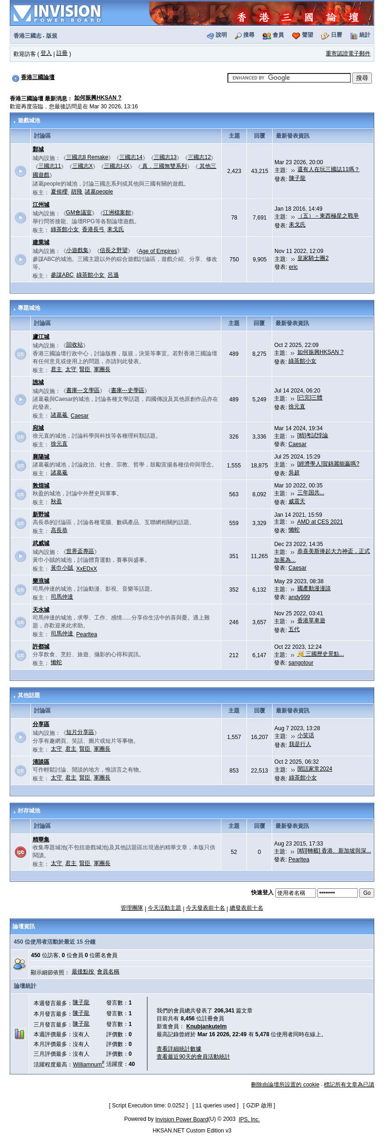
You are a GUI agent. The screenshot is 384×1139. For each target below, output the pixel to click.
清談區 (41, 762)
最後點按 (83, 971)
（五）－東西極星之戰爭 (328, 216)
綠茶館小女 (65, 229)
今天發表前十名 (205, 908)
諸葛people (99, 191)
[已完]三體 (310, 397)
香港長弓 (93, 229)
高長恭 (59, 530)
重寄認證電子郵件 (348, 53)
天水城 (41, 609)
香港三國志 (27, 36)
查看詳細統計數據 (179, 1049)
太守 (70, 369)
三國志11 (49, 166)
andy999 (299, 597)
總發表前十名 (246, 908)
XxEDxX (86, 569)
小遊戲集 (77, 250)
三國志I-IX (117, 166)
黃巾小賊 (62, 568)
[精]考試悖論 (313, 435)
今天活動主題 (164, 908)
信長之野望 (114, 250)
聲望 (307, 35)
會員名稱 (108, 971)
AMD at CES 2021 (320, 522)
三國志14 (130, 157)
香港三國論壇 (38, 77)
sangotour (300, 662)
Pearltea (86, 634)
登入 (46, 53)
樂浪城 (41, 581)
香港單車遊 (311, 620)
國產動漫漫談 (314, 588)
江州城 (41, 204)
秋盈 (56, 501)
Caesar (80, 416)
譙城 (38, 382)
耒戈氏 (115, 229)
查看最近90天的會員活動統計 (193, 1056)
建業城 (41, 242)
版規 (51, 36)
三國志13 (165, 157)
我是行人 (300, 744)
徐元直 (296, 406)
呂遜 (113, 275)
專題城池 (29, 308)
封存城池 (29, 810)
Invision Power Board (181, 1119)
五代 (294, 629)
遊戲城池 (29, 120)
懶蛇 (294, 529)
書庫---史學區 (127, 390)
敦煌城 (41, 485)
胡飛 (76, 191)
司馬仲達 (62, 596)
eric (293, 267)
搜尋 (248, 35)
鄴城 (38, 149)
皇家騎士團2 (313, 258)
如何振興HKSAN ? (97, 97)
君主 (56, 369)
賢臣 (84, 369)
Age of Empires (158, 251)
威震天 (296, 501)
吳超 (294, 472)
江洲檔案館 (117, 212)
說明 (221, 35)
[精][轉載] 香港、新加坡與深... (334, 850)
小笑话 (305, 735)
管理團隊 (132, 908)
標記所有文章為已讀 (349, 1084)
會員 (278, 35)
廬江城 (41, 336)
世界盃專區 (80, 551)
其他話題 (29, 695)
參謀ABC (62, 275)
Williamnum (88, 1064)
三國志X (82, 166)
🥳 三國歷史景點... (320, 654)
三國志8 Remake (87, 157)
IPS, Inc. (249, 1119)
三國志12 (199, 157)
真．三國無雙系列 (164, 166)
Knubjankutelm (206, 1026)
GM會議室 (79, 212)
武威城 (41, 543)
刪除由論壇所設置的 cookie (285, 1084)
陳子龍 (297, 178)
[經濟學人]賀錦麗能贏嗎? (328, 463)
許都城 (41, 646)
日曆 (336, 35)
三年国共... (310, 492)
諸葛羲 (59, 415)
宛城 (38, 428)
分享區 (41, 724)
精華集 (41, 839)
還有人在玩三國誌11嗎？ (328, 169)
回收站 (74, 344)
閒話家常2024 (314, 769)
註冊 (62, 53)
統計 (364, 35)
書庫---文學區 (83, 390)
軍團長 (102, 369)
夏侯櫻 (59, 191)
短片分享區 (80, 732)
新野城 (41, 514)
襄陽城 (41, 456)
